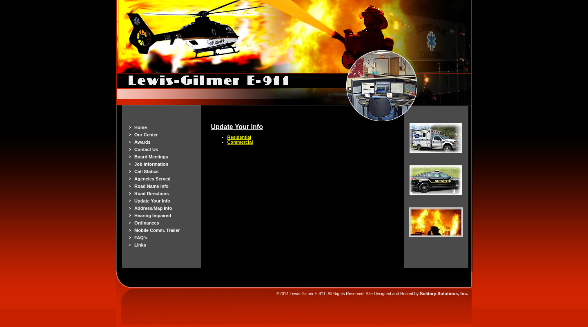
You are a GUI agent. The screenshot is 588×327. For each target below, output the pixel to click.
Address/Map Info (153, 208)
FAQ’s (140, 237)
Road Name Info (151, 186)
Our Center (146, 134)
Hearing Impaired (152, 215)
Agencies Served (152, 178)
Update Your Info (152, 200)
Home (140, 127)
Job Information (151, 164)
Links (140, 244)
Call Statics (146, 171)
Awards (142, 142)
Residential (239, 137)
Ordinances (146, 222)
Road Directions (151, 193)
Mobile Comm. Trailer (157, 230)
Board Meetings (151, 156)
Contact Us (146, 149)
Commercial (240, 142)
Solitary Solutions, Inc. (444, 293)
